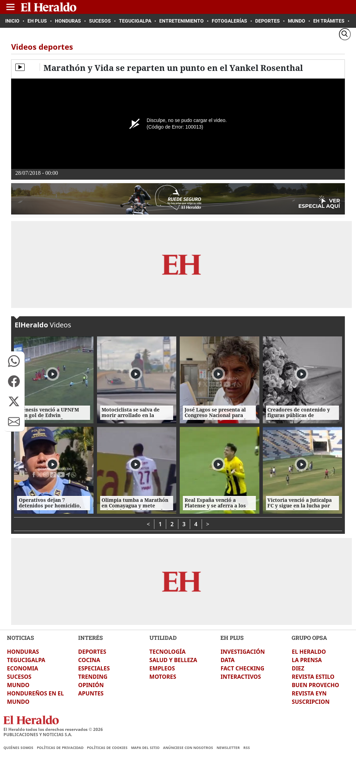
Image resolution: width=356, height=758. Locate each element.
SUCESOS (19, 676)
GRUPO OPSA (309, 637)
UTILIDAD (163, 637)
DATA (227, 660)
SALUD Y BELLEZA (173, 660)
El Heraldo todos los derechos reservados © (53, 729)
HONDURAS (23, 651)
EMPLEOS (162, 668)
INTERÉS (90, 637)
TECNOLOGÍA (167, 651)
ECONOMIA (22, 668)
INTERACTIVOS (240, 676)
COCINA (89, 660)
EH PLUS (232, 637)
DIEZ (298, 668)
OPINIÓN (91, 685)
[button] (14, 361)
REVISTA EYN (309, 693)
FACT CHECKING (242, 668)
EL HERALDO (309, 651)
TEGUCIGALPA (26, 660)
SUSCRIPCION (311, 702)
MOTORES (162, 676)
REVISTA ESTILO (313, 676)
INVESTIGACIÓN (242, 651)
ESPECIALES (94, 668)
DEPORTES (92, 651)
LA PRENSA (307, 660)
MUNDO (18, 685)
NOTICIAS (20, 637)
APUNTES (91, 693)
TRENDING (92, 676)
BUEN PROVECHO (315, 685)
